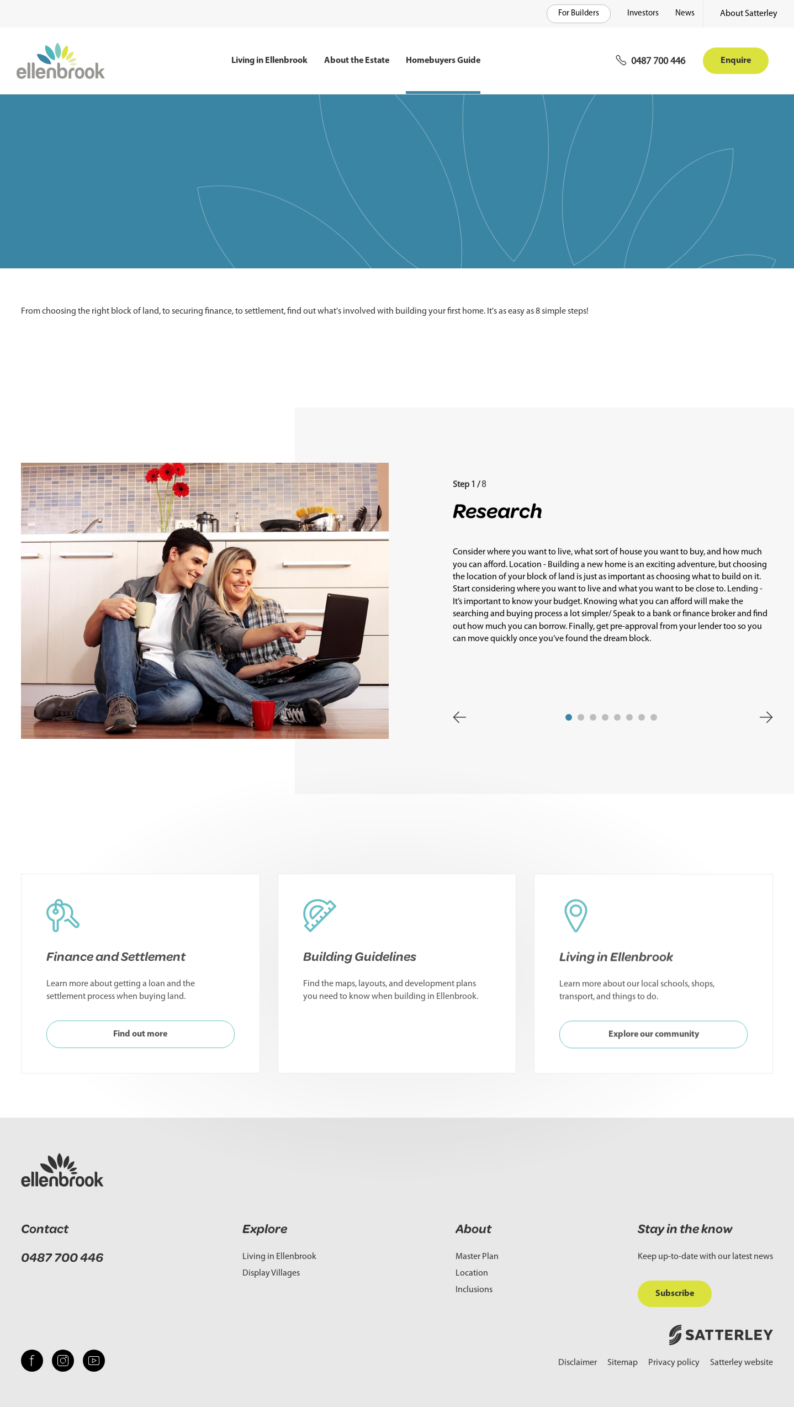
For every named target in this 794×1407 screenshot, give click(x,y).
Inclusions (474, 1290)
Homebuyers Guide (443, 60)
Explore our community (653, 1060)
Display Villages (271, 1273)
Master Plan (477, 1256)
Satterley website (741, 1362)
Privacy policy (674, 1362)
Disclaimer (577, 1362)
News (685, 13)
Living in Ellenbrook (269, 60)
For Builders (578, 13)
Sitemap (622, 1362)
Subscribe (674, 1293)
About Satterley (748, 13)
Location (472, 1273)
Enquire (736, 60)
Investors (643, 13)
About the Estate (356, 60)
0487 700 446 (62, 1258)
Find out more (140, 1047)
